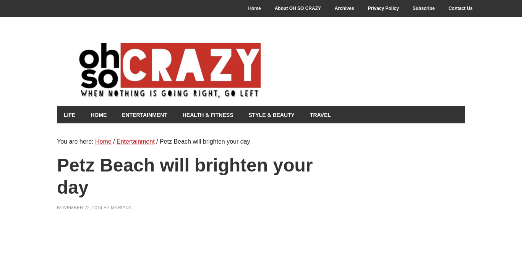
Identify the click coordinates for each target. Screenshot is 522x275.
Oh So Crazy (190, 71)
